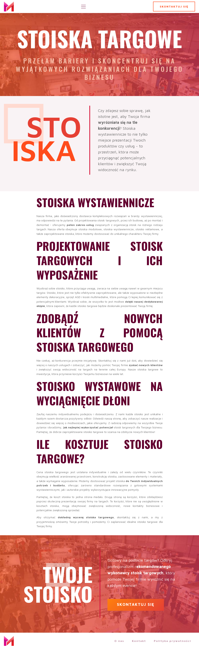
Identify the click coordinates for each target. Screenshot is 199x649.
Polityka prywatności (172, 640)
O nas (119, 640)
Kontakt (139, 640)
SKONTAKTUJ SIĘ (174, 6)
